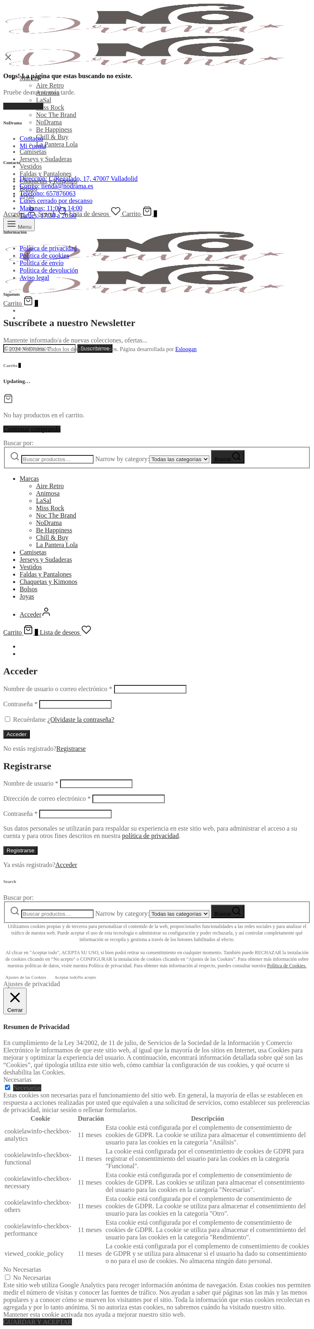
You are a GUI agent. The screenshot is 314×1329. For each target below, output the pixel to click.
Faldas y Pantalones (46, 173)
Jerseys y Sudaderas (46, 158)
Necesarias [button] (17, 1079)
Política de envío (42, 262)
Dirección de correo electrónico (47, 798)
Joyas (27, 596)
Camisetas (33, 151)
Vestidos (31, 166)
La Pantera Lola (57, 144)
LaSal (43, 100)
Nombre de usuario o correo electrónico (57, 688)
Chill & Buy (52, 136)
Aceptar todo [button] (66, 977)
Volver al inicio (23, 106)
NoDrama (49, 122)
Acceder (17, 734)
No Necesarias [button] (22, 1269)
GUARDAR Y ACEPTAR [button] (37, 1321)
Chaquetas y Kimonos (48, 581)
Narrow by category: (122, 458)
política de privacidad (150, 835)
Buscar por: (18, 442)
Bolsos (29, 589)
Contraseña (20, 704)
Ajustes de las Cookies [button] (25, 977)
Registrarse (71, 748)
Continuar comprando (32, 429)
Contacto (31, 138)
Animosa (48, 493)
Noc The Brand (56, 114)
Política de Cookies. (286, 966)
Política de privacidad (48, 248)
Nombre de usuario (30, 783)
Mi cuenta (33, 145)
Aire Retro (50, 85)
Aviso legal (34, 277)
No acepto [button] (87, 977)
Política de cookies (44, 255)
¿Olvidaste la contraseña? (80, 719)
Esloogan (186, 349)
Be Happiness (54, 129)
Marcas (29, 478)
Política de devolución (49, 270)
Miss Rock (50, 107)
